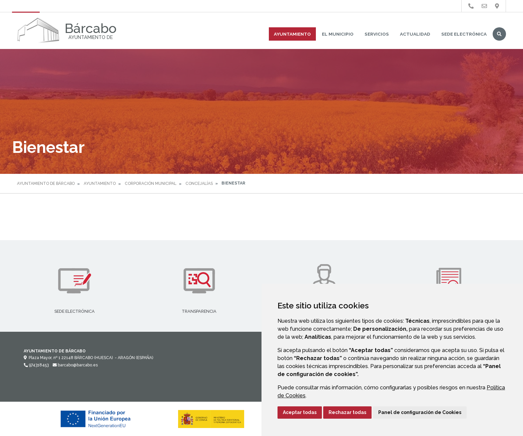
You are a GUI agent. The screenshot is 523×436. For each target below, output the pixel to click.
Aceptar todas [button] (300, 412)
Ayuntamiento (292, 34)
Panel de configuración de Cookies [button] (419, 412)
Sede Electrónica (464, 34)
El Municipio (338, 34)
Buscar (499, 34)
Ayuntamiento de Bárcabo (46, 183)
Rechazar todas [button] (347, 412)
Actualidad (415, 34)
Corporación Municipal (150, 183)
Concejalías (199, 183)
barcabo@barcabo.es (75, 365)
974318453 (36, 365)
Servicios (377, 34)
